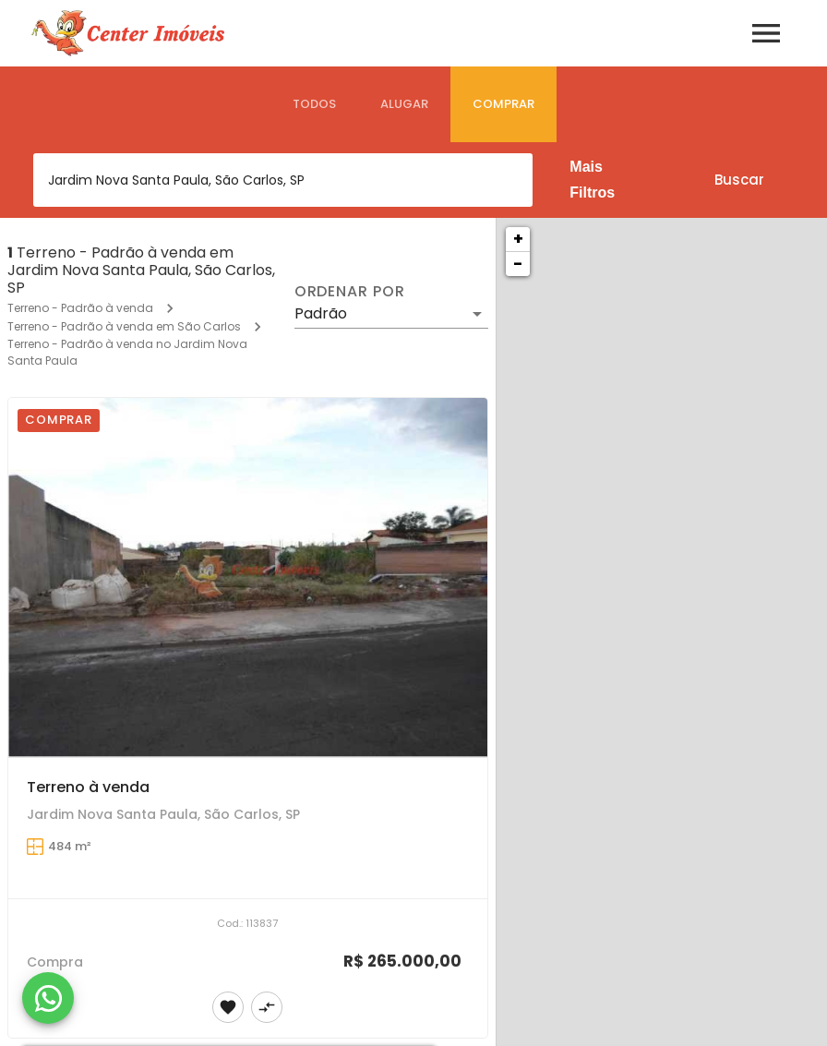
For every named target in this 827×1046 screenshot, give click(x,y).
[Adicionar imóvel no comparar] (266, 1007)
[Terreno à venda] (247, 577)
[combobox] (283, 180)
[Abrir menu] (766, 33)
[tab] (314, 104)
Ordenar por (349, 291)
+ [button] (518, 238)
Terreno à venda (88, 787)
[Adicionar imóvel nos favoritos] (228, 1007)
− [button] (517, 263)
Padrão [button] (320, 313)
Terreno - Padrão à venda (80, 308)
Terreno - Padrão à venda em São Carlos (124, 326)
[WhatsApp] (48, 998)
